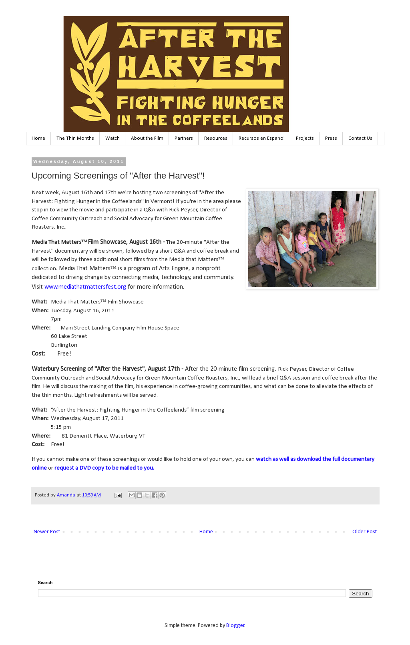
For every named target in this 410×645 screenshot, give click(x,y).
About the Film (147, 138)
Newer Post (47, 532)
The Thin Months (75, 138)
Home (38, 138)
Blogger (235, 626)
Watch (112, 138)
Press (331, 138)
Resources (215, 138)
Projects (305, 138)
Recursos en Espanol (262, 138)
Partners (184, 138)
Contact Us (360, 138)
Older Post (364, 532)
